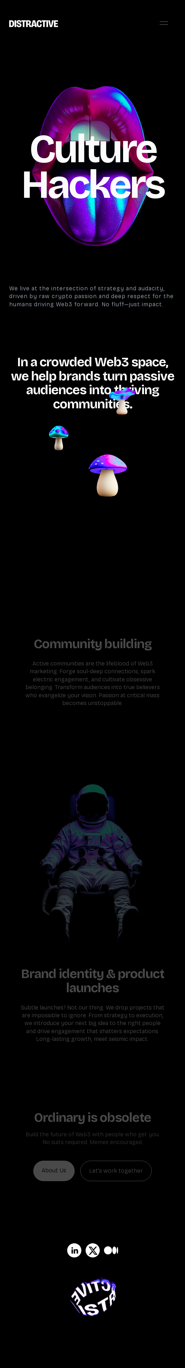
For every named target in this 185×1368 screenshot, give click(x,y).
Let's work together (116, 1170)
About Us (54, 1170)
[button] (164, 23)
